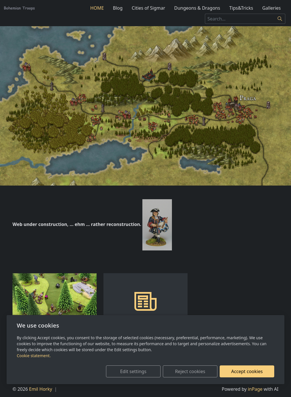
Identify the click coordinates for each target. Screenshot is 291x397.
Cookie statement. (34, 355)
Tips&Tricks (241, 8)
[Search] (280, 19)
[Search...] (240, 19)
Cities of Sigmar (148, 8)
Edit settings (133, 371)
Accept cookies (247, 371)
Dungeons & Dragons (197, 8)
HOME (97, 8)
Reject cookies (190, 371)
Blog (117, 8)
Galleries (271, 8)
